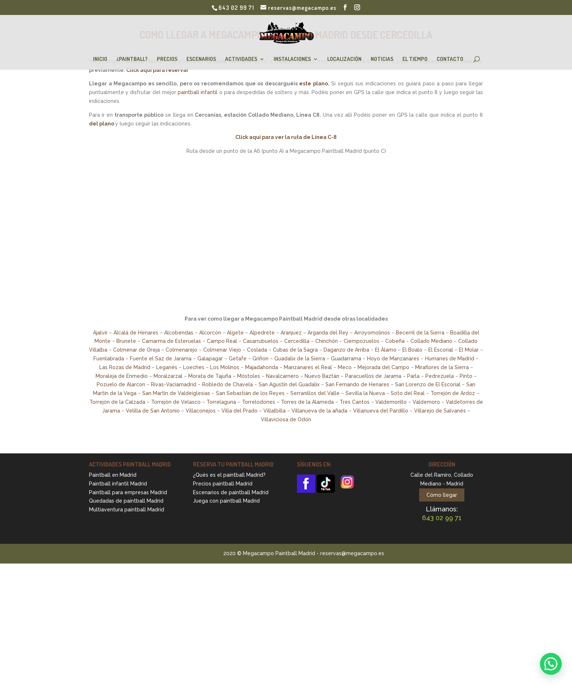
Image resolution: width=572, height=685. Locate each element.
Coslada (257, 350)
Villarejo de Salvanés (440, 411)
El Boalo (412, 350)
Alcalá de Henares (135, 333)
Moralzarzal (168, 376)
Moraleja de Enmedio (122, 376)
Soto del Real (408, 393)
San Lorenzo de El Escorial (427, 384)
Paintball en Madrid (112, 475)
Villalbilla (274, 411)
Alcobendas (178, 333)
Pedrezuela (439, 376)
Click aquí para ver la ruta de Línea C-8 (286, 137)
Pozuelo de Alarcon (121, 384)
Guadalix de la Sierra (299, 358)
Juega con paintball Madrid (226, 501)
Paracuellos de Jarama (373, 376)
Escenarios (201, 59)
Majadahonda (261, 367)
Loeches (193, 367)
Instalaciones (292, 59)
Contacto (450, 59)
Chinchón (326, 341)
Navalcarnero (282, 376)
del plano (101, 124)
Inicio (100, 59)
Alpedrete (262, 333)
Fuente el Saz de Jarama (161, 358)
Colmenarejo (181, 350)
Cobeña (395, 341)
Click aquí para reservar (157, 70)
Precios (167, 59)
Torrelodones (258, 402)
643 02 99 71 (236, 7)
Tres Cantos (355, 402)
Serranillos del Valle (315, 393)
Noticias (382, 59)
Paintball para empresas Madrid (128, 492)
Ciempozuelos (361, 341)
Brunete (126, 341)
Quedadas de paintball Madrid (126, 501)
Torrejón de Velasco (176, 402)
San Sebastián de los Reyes (250, 393)
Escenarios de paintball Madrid (230, 492)
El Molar (469, 350)
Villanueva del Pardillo (380, 411)
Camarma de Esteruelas (171, 341)
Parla (413, 376)
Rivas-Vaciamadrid (173, 384)
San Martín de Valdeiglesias (176, 393)
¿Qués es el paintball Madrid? (229, 475)
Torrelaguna (221, 402)
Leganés (166, 367)
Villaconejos (201, 411)
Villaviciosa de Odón (286, 419)
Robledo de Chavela (227, 384)
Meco (345, 367)
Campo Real (222, 341)
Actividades (241, 59)
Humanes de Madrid (449, 358)
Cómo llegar (441, 495)
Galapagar (210, 358)
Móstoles (248, 376)
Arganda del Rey (328, 333)
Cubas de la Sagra (295, 350)
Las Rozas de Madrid (124, 367)
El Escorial (440, 350)
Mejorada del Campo (383, 367)
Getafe (238, 358)
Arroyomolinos (372, 333)
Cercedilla (296, 341)
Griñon (260, 358)
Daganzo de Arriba (346, 350)
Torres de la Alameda (307, 402)
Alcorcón (210, 333)
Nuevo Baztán (322, 376)
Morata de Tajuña (209, 376)
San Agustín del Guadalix (289, 384)
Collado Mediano (431, 341)
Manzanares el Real (308, 367)
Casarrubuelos (260, 341)
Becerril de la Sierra (420, 333)
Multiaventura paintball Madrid (126, 509)
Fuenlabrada (108, 358)
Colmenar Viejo (222, 350)
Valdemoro (426, 402)
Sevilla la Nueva (365, 393)
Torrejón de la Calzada (117, 402)
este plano (313, 83)
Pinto (466, 376)
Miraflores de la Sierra (442, 367)
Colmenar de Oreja (136, 350)
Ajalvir (100, 333)
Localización (344, 59)
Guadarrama (346, 358)
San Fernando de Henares (357, 384)
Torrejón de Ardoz (452, 393)
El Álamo (386, 350)
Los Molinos (224, 367)
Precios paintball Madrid (222, 484)
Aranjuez (291, 333)
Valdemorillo (391, 402)
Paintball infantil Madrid (118, 484)
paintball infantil (197, 92)
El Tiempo (415, 59)
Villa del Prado (239, 411)
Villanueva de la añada (319, 411)
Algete (235, 333)
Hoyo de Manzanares (393, 358)
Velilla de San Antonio (153, 411)
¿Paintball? (132, 59)
